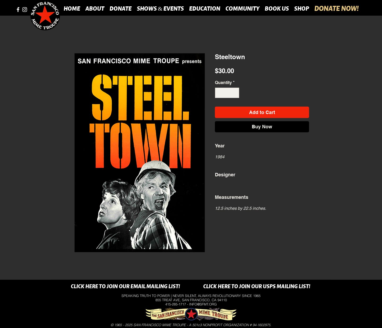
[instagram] (24, 9)
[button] (95, 8)
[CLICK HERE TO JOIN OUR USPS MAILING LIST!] (256, 287)
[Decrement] (219, 93)
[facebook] (18, 9)
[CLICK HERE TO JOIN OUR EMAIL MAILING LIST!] (125, 287)
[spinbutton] (227, 93)
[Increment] (234, 93)
